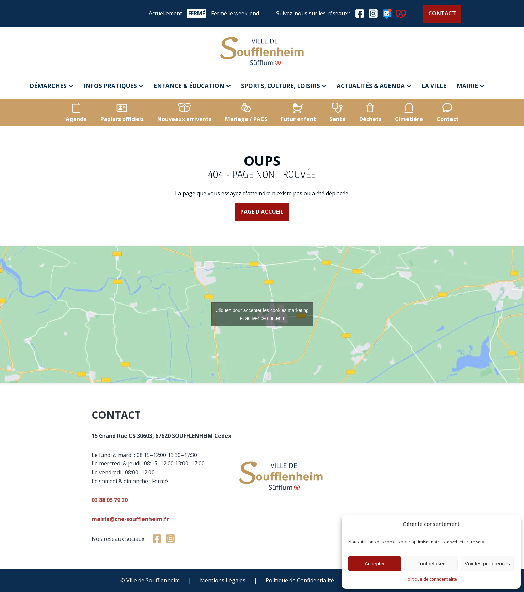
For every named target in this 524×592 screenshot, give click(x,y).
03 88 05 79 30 (181, 500)
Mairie (471, 86)
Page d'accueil (262, 212)
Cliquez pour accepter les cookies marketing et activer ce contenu (262, 314)
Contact (442, 13)
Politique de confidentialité (431, 579)
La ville (434, 86)
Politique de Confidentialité (300, 580)
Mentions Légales (222, 580)
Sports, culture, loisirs (284, 86)
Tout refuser (430, 563)
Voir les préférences (487, 563)
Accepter (375, 563)
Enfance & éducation (192, 86)
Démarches (51, 86)
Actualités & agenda (374, 86)
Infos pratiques (113, 86)
